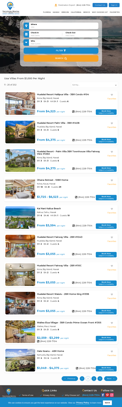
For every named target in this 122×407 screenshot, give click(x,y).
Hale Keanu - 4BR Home (50, 351)
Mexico (86, 12)
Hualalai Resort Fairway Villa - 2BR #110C (59, 265)
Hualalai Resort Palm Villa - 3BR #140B (58, 123)
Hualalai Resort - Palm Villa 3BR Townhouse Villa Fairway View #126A (68, 152)
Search (61, 58)
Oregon (65, 12)
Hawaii (56, 12)
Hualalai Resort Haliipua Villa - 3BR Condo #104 (63, 94)
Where (34, 24)
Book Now (106, 112)
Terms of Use (27, 395)
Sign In (114, 5)
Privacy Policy (49, 395)
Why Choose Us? (100, 12)
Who (33, 41)
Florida (47, 12)
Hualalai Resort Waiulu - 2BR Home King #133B (63, 294)
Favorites (115, 12)
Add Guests (35, 44)
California (76, 12)
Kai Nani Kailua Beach (49, 208)
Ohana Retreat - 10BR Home (52, 180)
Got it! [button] (107, 403)
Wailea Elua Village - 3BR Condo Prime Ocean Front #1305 (69, 322)
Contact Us (100, 5)
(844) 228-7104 (83, 5)
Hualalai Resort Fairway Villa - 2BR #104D (59, 237)
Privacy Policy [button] (82, 403)
